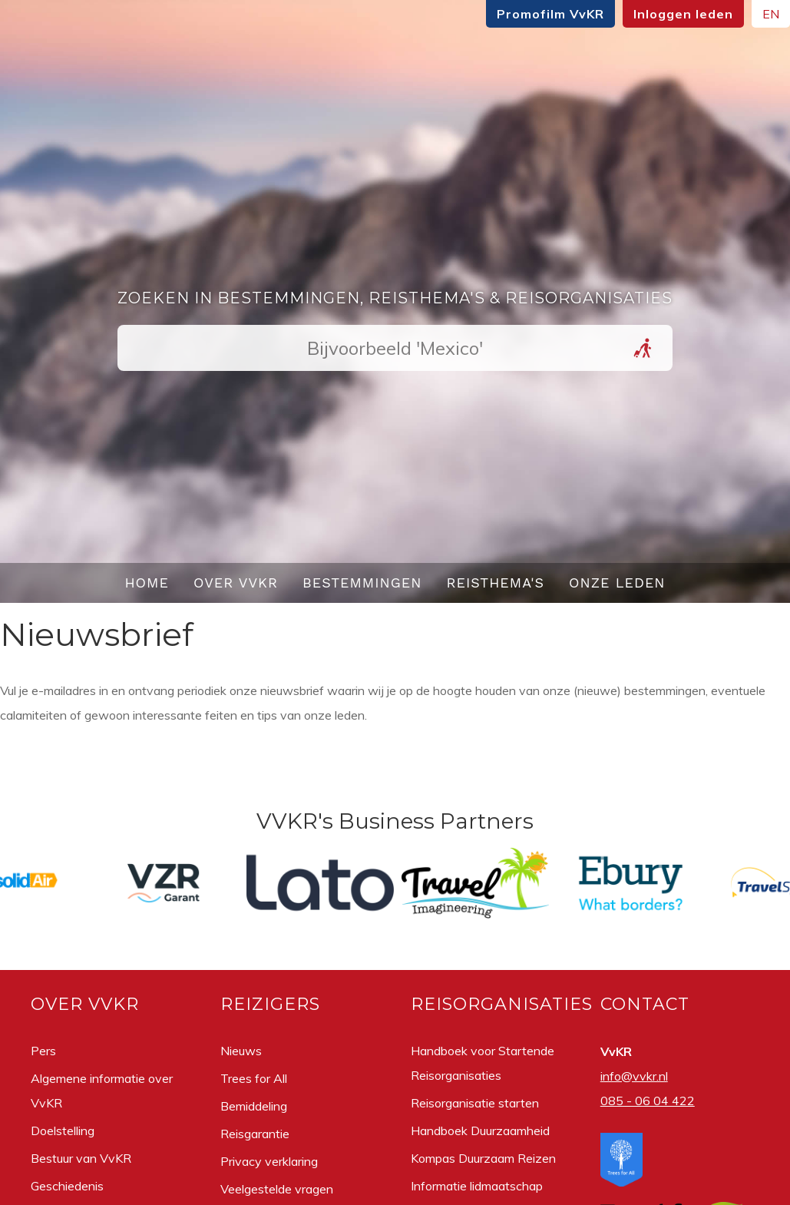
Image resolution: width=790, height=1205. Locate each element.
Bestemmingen (362, 582)
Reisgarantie (254, 1133)
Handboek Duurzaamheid (480, 1130)
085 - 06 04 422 (647, 1100)
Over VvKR (235, 582)
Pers (43, 1050)
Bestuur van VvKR (81, 1158)
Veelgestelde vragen (276, 1189)
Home (146, 582)
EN (770, 14)
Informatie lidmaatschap (477, 1185)
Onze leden (617, 582)
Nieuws (241, 1050)
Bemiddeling (253, 1106)
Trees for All (253, 1078)
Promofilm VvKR (550, 14)
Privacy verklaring (269, 1161)
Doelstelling (62, 1130)
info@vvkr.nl (634, 1076)
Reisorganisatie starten (475, 1103)
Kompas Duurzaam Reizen (483, 1158)
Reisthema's (496, 582)
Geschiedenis (67, 1185)
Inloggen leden (683, 14)
